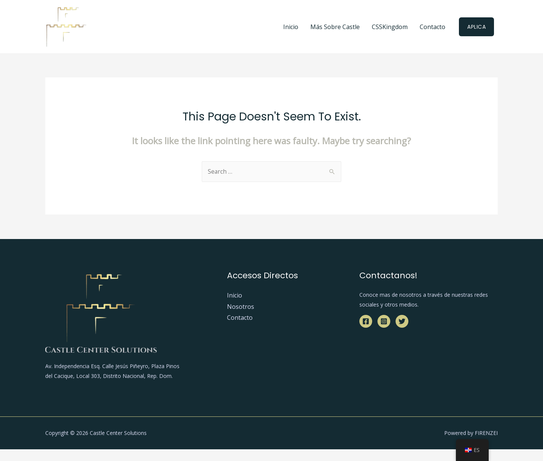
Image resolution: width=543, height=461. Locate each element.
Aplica (476, 27)
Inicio (290, 27)
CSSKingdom (390, 27)
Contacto (432, 27)
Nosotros (240, 307)
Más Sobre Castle (335, 27)
